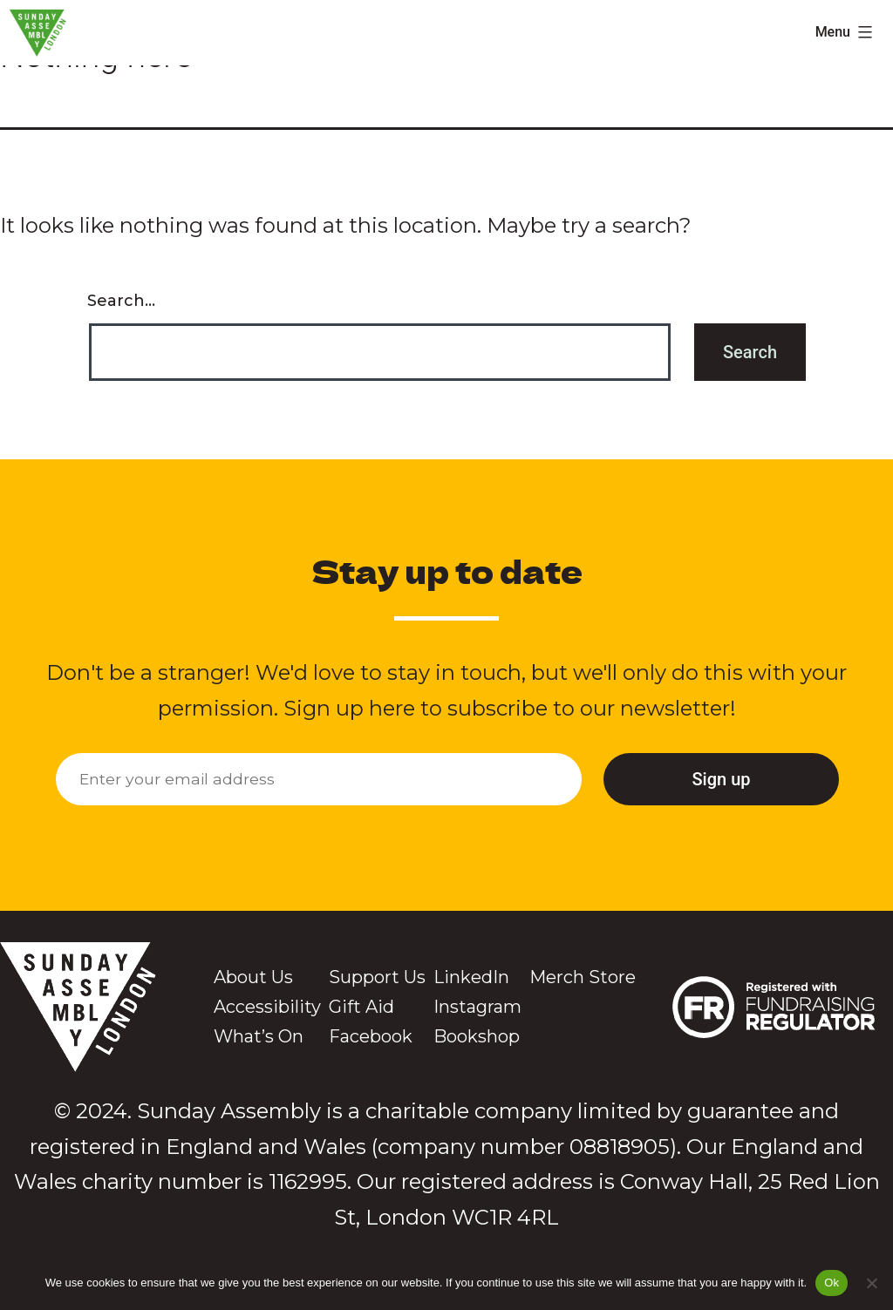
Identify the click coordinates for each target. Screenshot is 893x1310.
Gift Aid (361, 1006)
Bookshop (476, 1036)
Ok (831, 1282)
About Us (253, 977)
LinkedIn (471, 977)
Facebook (370, 1036)
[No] (871, 1283)
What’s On (258, 1036)
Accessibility (267, 1006)
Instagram (477, 1006)
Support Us (377, 977)
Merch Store (582, 977)
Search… (121, 300)
